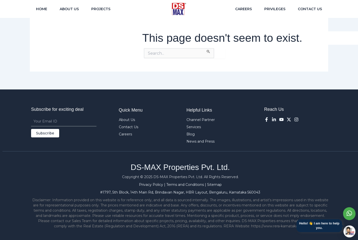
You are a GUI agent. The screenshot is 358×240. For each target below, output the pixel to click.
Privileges (274, 9)
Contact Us (310, 9)
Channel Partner (200, 120)
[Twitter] (289, 119)
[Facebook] (266, 119)
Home (41, 9)
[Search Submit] (208, 50)
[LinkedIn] (274, 119)
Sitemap (214, 184)
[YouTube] (281, 119)
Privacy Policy (151, 184)
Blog (190, 134)
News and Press (200, 141)
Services (193, 127)
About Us (69, 9)
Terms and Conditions (185, 184)
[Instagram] (296, 119)
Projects (100, 9)
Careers (243, 9)
